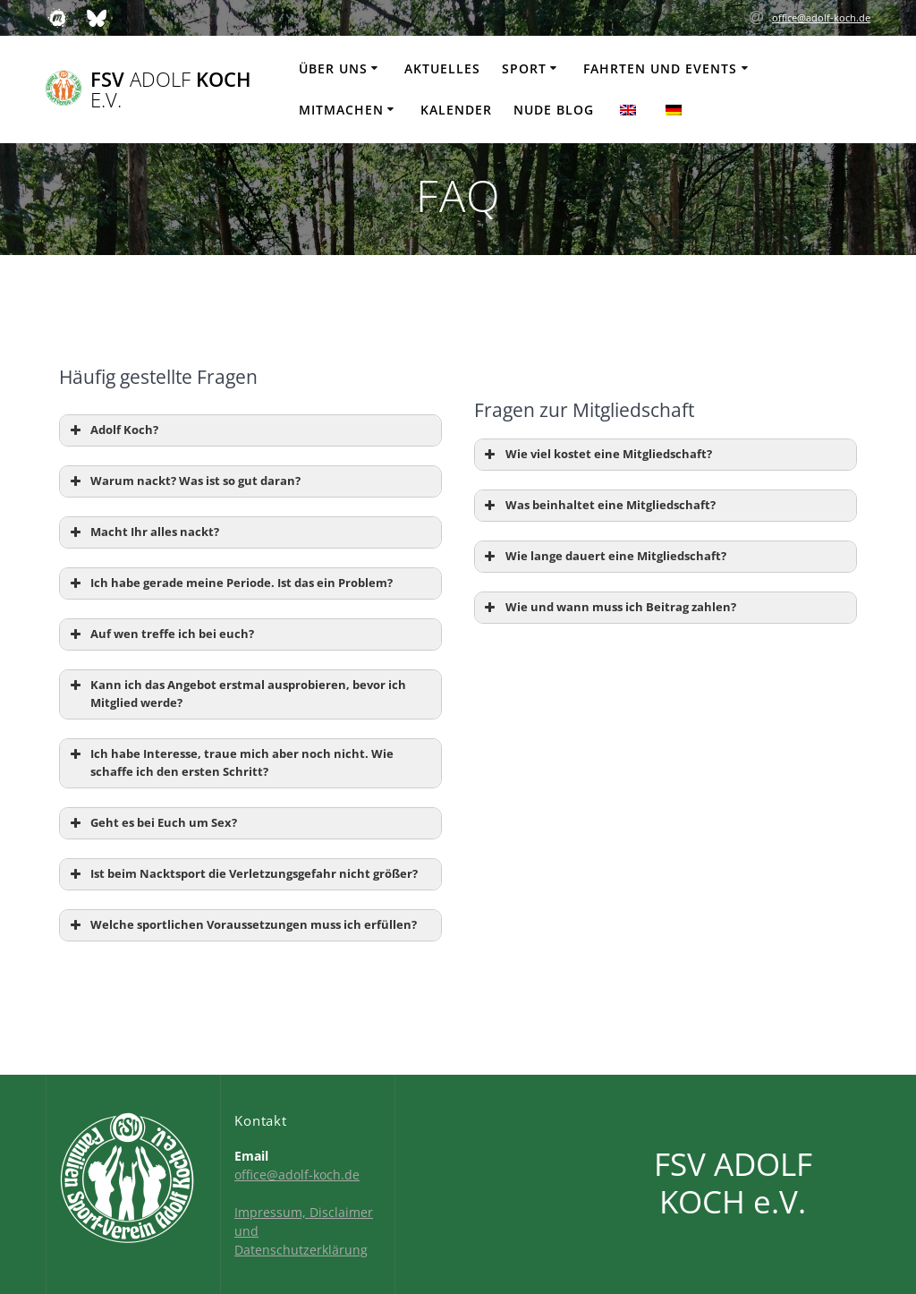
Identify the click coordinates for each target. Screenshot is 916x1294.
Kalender (456, 109)
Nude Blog (553, 109)
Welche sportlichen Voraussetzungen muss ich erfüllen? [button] (241, 925)
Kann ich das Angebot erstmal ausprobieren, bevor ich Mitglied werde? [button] (236, 694)
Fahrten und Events (660, 68)
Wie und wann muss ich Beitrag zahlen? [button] (608, 608)
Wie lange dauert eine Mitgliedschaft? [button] (603, 557)
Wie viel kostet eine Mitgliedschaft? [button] (596, 455)
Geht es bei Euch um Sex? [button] (151, 823)
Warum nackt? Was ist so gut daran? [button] (183, 481)
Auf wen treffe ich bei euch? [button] (160, 634)
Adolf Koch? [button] (112, 430)
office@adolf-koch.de (821, 17)
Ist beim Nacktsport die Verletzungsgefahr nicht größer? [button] (242, 874)
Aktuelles (442, 68)
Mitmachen (341, 109)
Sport (524, 68)
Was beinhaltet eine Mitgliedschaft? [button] (598, 506)
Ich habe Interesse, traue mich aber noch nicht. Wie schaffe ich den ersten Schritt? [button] (230, 762)
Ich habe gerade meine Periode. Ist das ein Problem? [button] (229, 583)
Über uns (333, 68)
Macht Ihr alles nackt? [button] (142, 532)
